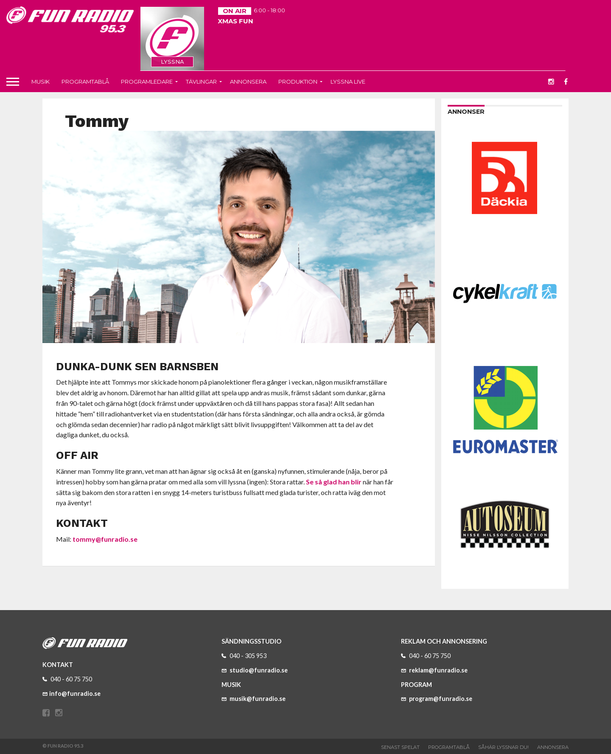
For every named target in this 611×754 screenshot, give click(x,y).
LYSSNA (172, 61)
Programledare (147, 81)
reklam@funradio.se (434, 670)
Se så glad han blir (334, 482)
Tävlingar (201, 81)
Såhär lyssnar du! (503, 747)
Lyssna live (348, 81)
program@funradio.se (436, 698)
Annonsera (248, 81)
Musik (40, 81)
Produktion (297, 81)
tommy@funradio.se (105, 539)
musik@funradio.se (253, 698)
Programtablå (85, 81)
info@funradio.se (71, 693)
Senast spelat (400, 747)
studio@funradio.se (254, 670)
